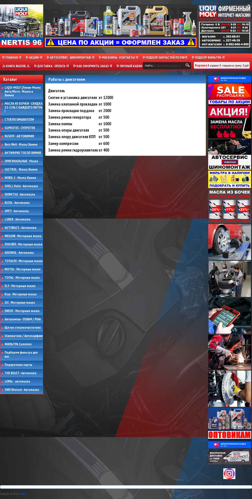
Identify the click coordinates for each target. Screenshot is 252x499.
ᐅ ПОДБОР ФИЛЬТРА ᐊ (208, 57)
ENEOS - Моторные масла (22, 311)
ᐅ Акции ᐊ (34, 57)
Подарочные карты (18, 365)
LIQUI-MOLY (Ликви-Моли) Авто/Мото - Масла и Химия (23, 91)
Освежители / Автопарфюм (24, 336)
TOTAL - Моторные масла (22, 278)
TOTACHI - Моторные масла (24, 261)
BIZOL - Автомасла (17, 203)
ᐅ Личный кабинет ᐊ (133, 66)
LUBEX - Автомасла (17, 219)
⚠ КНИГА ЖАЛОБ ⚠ (16, 66)
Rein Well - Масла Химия (21, 144)
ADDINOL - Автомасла (19, 253)
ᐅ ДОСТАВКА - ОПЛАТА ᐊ (51, 66)
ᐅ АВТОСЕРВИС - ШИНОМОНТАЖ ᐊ (70, 57)
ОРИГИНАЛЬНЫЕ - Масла (21, 161)
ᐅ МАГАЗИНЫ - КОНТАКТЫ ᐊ (118, 57)
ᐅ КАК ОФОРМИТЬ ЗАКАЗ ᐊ (92, 66)
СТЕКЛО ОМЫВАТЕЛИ (19, 120)
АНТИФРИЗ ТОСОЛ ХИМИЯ (23, 153)
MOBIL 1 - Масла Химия (20, 178)
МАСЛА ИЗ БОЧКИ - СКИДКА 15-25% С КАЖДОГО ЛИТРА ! (24, 107)
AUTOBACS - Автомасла (20, 228)
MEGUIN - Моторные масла (23, 236)
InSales (22, 494)
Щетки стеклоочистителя (23, 328)
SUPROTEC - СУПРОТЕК (20, 128)
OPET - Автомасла (17, 211)
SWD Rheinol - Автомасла (22, 390)
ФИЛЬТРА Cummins (18, 344)
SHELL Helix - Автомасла (21, 186)
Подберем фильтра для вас (21, 354)
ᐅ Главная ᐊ (11, 57)
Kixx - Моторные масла (21, 294)
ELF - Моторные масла (20, 286)
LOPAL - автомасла (17, 381)
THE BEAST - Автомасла (20, 373)
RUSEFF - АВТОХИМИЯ (19, 136)
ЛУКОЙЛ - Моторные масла (23, 244)
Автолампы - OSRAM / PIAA (23, 319)
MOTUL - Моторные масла (23, 269)
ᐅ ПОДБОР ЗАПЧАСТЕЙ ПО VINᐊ (165, 57)
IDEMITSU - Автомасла (20, 194)
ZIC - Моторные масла (20, 303)
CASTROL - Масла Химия (21, 169)
